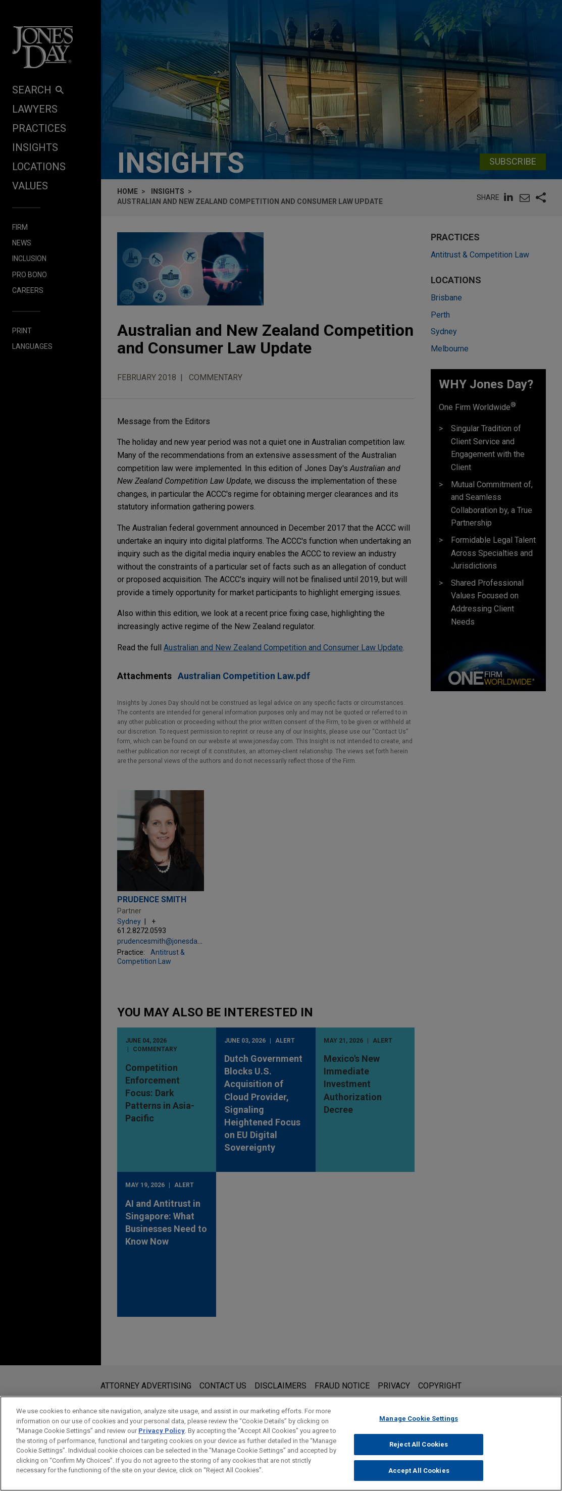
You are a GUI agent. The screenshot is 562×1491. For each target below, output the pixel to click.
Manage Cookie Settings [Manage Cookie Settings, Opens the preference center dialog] (418, 1430)
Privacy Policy (161, 1442)
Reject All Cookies (418, 1456)
